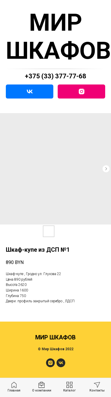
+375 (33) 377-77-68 (55, 76)
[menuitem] (14, 387)
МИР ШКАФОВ (58, 36)
